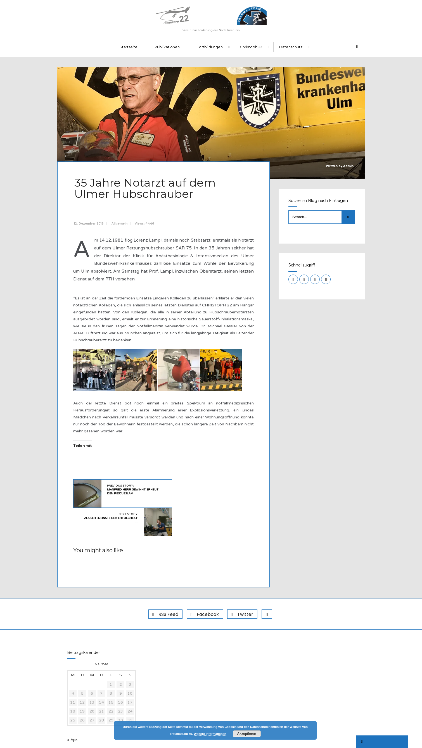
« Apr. (72, 713)
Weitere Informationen (210, 733)
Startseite (128, 50)
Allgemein (121, 225)
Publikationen (167, 50)
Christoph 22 (251, 50)
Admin (348, 169)
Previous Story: (126, 491)
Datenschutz (290, 50)
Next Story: (202, 491)
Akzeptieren (246, 734)
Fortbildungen (210, 50)
